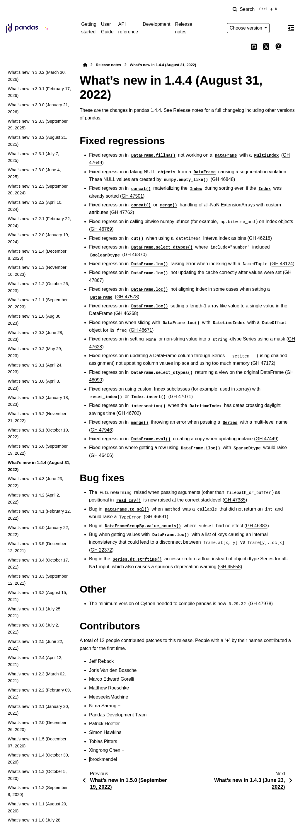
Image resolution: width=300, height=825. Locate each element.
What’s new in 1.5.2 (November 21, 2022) (37, 417)
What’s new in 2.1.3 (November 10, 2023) (37, 271)
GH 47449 (266, 438)
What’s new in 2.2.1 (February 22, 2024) (39, 222)
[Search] (256, 9)
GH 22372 (101, 549)
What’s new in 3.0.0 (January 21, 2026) (38, 108)
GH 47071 (180, 396)
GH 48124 (282, 263)
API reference (128, 28)
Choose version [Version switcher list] (247, 27)
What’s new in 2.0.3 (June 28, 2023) (35, 336)
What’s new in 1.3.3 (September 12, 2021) (38, 580)
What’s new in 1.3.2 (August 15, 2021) (37, 596)
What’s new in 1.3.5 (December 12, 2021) (37, 547)
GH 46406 (101, 455)
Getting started (88, 28)
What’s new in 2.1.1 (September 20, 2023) (38, 303)
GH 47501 (132, 196)
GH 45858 (230, 566)
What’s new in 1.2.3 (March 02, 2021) (37, 677)
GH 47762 (122, 212)
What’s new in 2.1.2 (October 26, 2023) (38, 287)
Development (156, 24)
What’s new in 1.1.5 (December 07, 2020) (37, 742)
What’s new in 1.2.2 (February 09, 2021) (39, 693)
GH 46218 (259, 238)
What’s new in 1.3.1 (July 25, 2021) (35, 612)
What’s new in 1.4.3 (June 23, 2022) (35, 482)
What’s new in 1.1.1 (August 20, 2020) (37, 807)
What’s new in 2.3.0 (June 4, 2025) (34, 173)
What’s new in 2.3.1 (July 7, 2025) (33, 157)
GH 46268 (126, 313)
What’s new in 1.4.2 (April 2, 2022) (34, 498)
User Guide (107, 28)
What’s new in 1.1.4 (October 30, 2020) (38, 758)
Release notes (183, 28)
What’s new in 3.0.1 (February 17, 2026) (39, 92)
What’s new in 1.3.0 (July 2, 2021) (33, 628)
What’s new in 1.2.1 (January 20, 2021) (38, 710)
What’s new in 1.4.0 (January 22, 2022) (38, 531)
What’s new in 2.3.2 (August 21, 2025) (37, 141)
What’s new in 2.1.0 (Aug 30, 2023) (35, 320)
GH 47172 (263, 363)
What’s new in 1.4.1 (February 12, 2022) (39, 515)
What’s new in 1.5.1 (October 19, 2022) (38, 433)
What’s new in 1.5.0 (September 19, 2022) (38, 450)
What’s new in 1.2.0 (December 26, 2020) (37, 726)
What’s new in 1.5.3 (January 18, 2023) (38, 401)
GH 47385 (235, 499)
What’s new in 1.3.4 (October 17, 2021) (38, 563)
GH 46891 (156, 516)
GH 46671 (141, 330)
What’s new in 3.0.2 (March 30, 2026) (37, 76)
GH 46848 (222, 179)
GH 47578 (127, 296)
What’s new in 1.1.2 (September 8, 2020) (38, 791)
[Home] (85, 65)
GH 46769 (101, 229)
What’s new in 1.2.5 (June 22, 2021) (35, 645)
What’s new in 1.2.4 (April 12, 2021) (35, 661)
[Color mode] (278, 28)
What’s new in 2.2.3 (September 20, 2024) (38, 190)
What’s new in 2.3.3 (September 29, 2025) (38, 125)
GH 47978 (260, 603)
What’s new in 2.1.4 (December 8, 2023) (37, 255)
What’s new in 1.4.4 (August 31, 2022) (39, 466)
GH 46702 (128, 413)
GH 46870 (134, 254)
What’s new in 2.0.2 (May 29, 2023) (35, 352)
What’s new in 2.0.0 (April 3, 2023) (34, 385)
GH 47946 (101, 429)
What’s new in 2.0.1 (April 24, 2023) (35, 368)
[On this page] (291, 28)
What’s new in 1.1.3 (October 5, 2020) (37, 775)
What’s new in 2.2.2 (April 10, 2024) (35, 206)
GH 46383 (256, 525)
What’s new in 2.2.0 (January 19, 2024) (38, 238)
